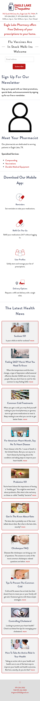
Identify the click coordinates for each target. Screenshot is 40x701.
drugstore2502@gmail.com (20, 692)
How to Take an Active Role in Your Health (20, 654)
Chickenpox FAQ (20, 548)
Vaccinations (10, 163)
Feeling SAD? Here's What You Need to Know (20, 363)
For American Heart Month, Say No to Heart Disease (20, 442)
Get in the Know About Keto (20, 516)
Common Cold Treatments (20, 403)
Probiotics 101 (20, 482)
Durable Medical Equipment (17, 166)
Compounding (11, 160)
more (32, 340)
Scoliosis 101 (20, 336)
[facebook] (20, 682)
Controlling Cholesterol (20, 621)
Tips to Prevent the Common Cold (20, 584)
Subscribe (19, 66)
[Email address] (19, 59)
